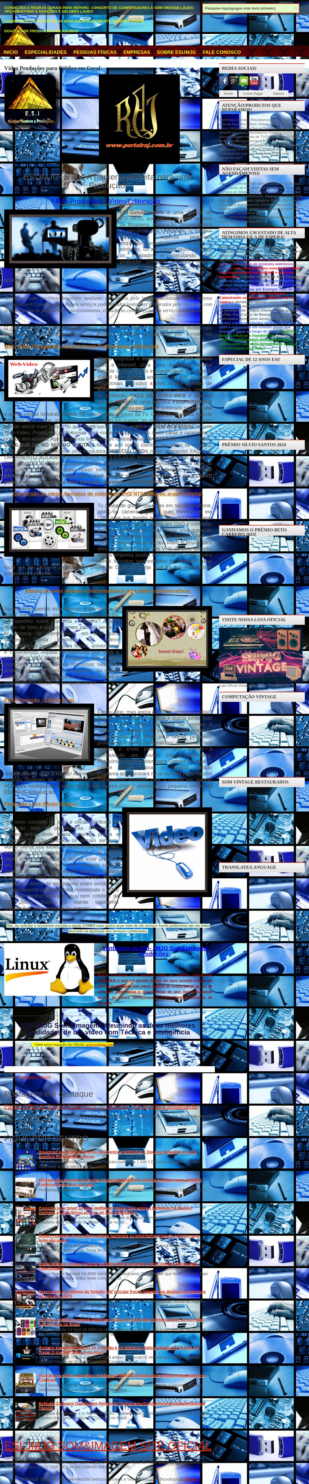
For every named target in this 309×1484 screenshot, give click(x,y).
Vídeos (278, 94)
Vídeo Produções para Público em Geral (52, 68)
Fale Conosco (222, 52)
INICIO (10, 52)
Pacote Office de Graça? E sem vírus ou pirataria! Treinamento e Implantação (101, 1106)
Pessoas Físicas (95, 52)
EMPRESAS (136, 52)
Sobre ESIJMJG (176, 52)
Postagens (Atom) (35, 1077)
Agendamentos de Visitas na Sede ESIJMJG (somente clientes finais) (74, 21)
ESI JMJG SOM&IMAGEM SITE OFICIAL (108, 1445)
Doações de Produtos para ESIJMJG (41, 31)
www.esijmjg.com (99, 1044)
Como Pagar (253, 94)
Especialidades (46, 52)
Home (228, 94)
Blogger (191, 1479)
